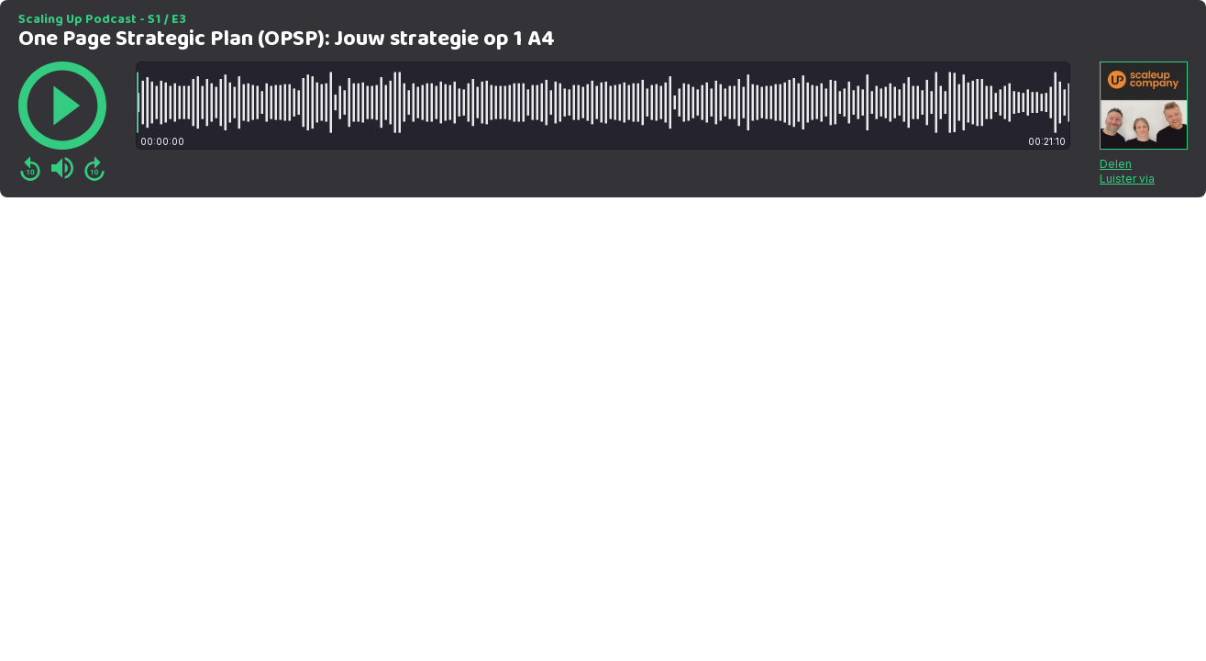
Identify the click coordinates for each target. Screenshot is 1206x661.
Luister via (1127, 178)
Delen (1116, 164)
